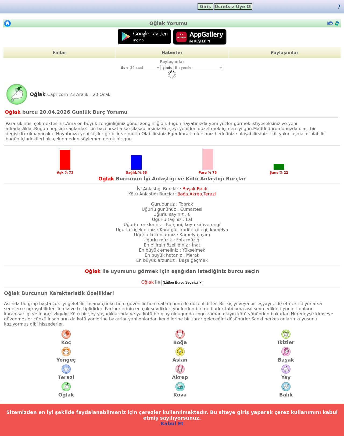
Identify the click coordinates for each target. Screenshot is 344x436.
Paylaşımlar (285, 52)
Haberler (172, 52)
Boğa (180, 340)
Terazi (66, 375)
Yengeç (66, 357)
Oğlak (66, 392)
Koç (66, 340)
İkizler (285, 340)
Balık (286, 392)
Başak (286, 357)
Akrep (180, 375)
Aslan (180, 357)
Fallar (59, 52)
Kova (180, 392)
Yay (286, 375)
